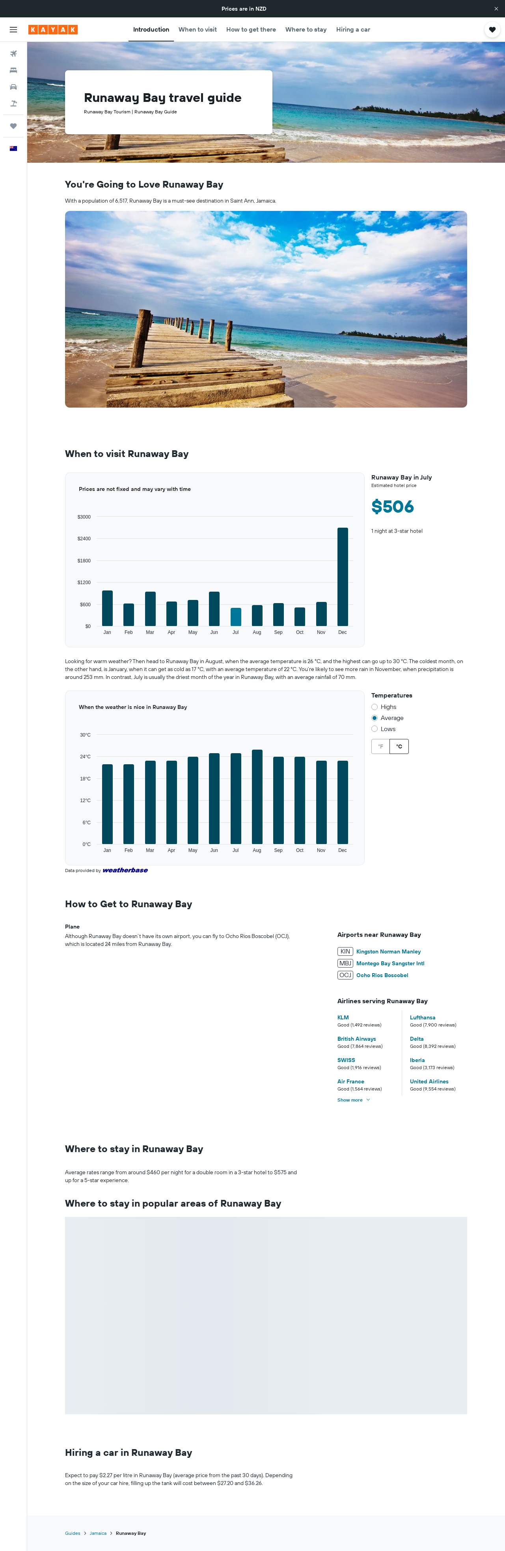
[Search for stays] (13, 70)
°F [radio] (380, 746)
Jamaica (98, 1533)
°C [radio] (399, 746)
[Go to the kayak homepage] (53, 29)
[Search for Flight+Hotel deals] (13, 103)
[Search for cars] (13, 87)
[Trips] (13, 126)
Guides (72, 1533)
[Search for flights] (13, 54)
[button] (496, 8)
